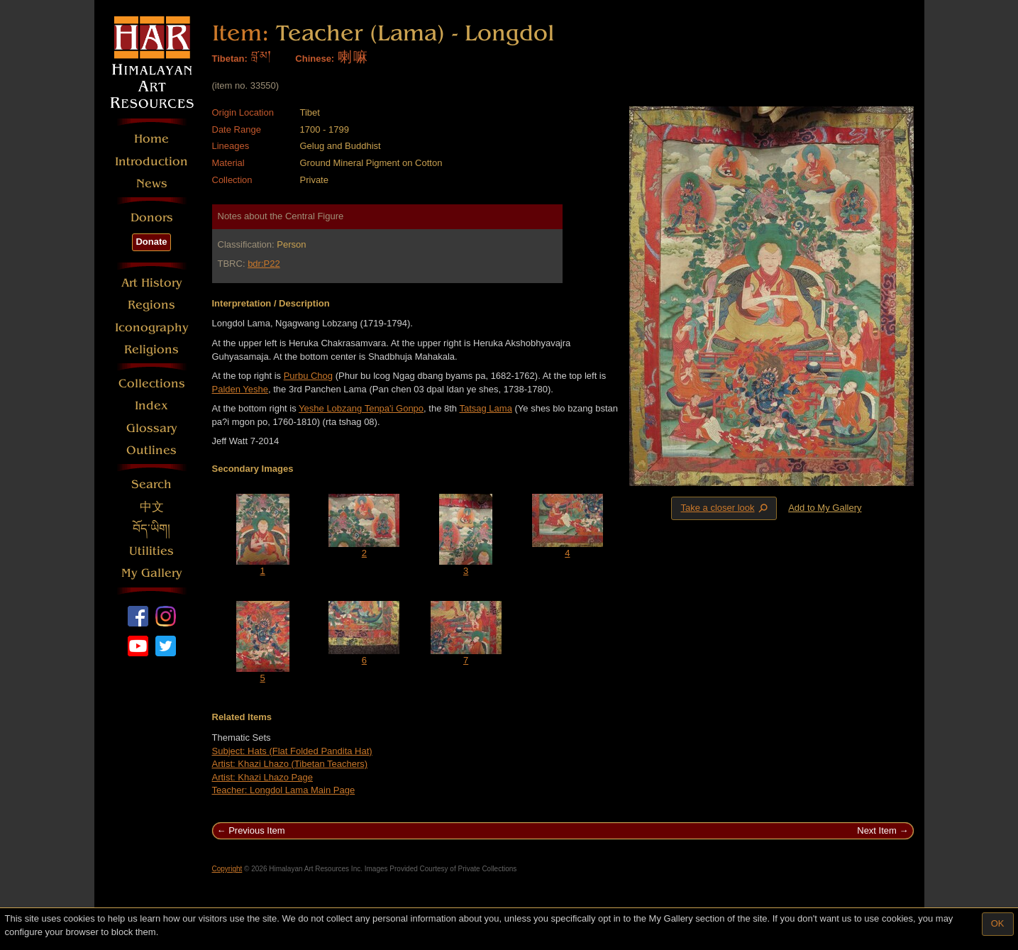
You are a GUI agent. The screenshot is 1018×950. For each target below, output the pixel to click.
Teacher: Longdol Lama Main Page (283, 790)
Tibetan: (230, 58)
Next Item (877, 830)
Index (151, 405)
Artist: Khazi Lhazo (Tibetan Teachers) (290, 763)
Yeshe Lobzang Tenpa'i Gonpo (361, 408)
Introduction (151, 161)
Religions (151, 349)
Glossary (151, 428)
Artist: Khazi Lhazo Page (262, 777)
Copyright (227, 869)
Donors (152, 217)
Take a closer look (725, 508)
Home (151, 138)
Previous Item (256, 830)
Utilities (151, 551)
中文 (152, 507)
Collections (151, 383)
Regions (151, 304)
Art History (151, 282)
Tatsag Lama (485, 408)
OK (998, 923)
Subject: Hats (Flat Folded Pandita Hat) (292, 751)
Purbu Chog (308, 375)
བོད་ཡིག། (151, 529)
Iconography (152, 327)
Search (151, 484)
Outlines (151, 450)
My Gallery (151, 573)
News (151, 183)
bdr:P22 (264, 263)
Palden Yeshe (240, 389)
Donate (151, 241)
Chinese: (314, 58)
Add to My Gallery (824, 507)
